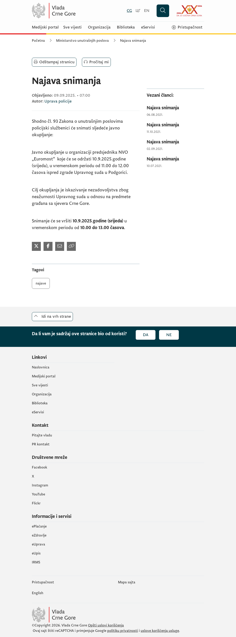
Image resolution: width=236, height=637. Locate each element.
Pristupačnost (43, 582)
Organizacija (99, 27)
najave (41, 283)
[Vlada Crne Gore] (75, 11)
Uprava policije (58, 101)
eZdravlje (39, 535)
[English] (146, 11)
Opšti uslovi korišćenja (106, 625)
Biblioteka (126, 27)
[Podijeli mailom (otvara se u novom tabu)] (59, 246)
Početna (38, 40)
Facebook (39, 467)
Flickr (36, 503)
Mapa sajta (126, 582)
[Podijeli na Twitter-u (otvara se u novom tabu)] (36, 246)
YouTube (38, 494)
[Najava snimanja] (175, 108)
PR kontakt (41, 444)
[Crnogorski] (129, 11)
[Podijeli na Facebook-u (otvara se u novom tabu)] (48, 246)
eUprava (38, 544)
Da (145, 335)
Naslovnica (40, 367)
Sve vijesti (72, 27)
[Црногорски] (137, 11)
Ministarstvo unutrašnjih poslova (82, 40)
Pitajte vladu (42, 435)
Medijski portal (45, 27)
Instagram (40, 485)
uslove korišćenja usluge (160, 630)
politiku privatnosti (122, 630)
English (37, 593)
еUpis (36, 553)
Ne (169, 335)
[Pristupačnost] (187, 27)
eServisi (148, 27)
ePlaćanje (39, 526)
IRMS (36, 562)
